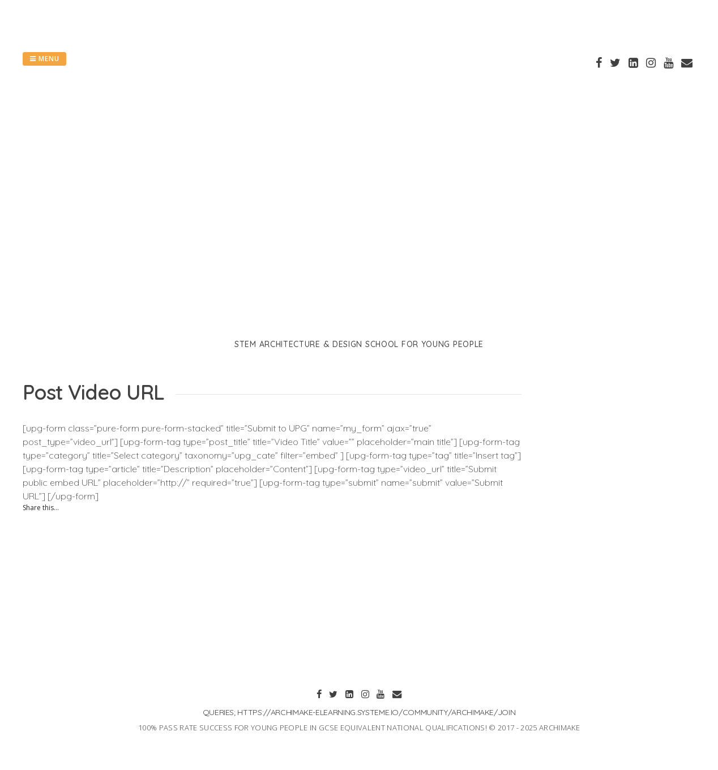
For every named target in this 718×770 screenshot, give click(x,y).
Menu (44, 58)
